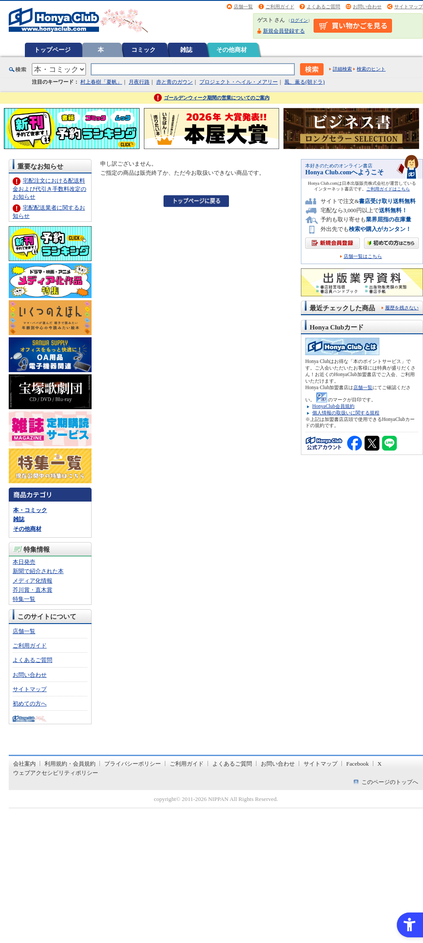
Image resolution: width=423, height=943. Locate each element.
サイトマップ (408, 6)
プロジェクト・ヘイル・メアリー (238, 82)
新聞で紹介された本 (38, 571)
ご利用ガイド (280, 6)
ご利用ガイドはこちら (388, 189)
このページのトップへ (390, 782)
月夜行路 (139, 82)
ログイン (299, 20)
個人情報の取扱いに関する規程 (345, 412)
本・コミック (30, 510)
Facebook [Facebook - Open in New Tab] (357, 763)
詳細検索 (342, 68)
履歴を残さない (402, 307)
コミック (143, 49)
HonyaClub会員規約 (333, 406)
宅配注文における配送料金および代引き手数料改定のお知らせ (49, 188)
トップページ (52, 49)
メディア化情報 (32, 580)
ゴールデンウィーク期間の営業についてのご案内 (216, 97)
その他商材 (231, 49)
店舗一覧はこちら (363, 256)
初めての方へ (30, 703)
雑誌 (186, 49)
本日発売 (24, 562)
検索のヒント (371, 68)
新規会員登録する (284, 31)
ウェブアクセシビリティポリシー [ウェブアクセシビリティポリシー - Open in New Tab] (55, 773)
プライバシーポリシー (132, 763)
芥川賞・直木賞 (32, 590)
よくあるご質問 (323, 6)
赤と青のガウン (174, 82)
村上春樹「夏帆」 (101, 82)
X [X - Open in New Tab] (380, 763)
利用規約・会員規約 (70, 763)
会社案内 (24, 763)
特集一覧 (24, 599)
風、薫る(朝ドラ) (304, 82)
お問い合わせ (367, 6)
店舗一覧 (243, 6)
